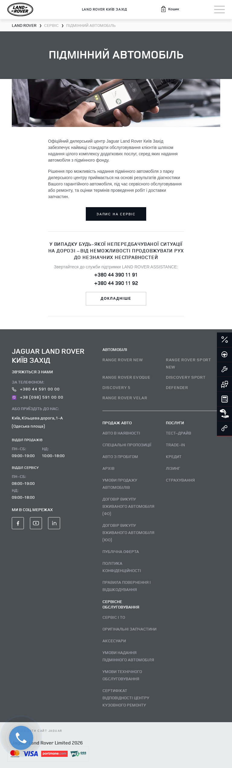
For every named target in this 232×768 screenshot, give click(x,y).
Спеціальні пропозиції (126, 444)
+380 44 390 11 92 (116, 282)
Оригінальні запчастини (129, 629)
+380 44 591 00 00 (36, 389)
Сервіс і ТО (113, 617)
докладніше (116, 298)
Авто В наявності (121, 433)
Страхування (180, 480)
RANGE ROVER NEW (122, 359)
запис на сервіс (116, 213)
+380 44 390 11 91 (116, 274)
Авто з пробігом (120, 456)
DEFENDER (177, 387)
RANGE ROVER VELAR (124, 397)
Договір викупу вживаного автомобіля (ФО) (128, 506)
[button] (169, 9)
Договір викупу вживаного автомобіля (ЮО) (128, 532)
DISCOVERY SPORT (186, 377)
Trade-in (175, 444)
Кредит (174, 456)
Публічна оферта (120, 551)
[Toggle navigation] (219, 9)
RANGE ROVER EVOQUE (126, 377)
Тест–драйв (178, 433)
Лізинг (173, 468)
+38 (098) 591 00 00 (37, 397)
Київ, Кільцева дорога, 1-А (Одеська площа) (37, 422)
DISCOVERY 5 (116, 387)
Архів (108, 468)
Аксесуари (114, 640)
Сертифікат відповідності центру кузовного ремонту (125, 697)
